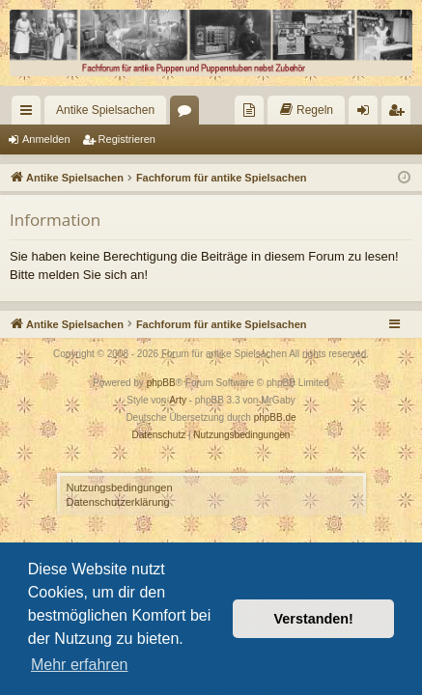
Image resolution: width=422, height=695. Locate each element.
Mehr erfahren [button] (79, 664)
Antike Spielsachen (105, 110)
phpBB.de (275, 417)
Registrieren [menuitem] (400, 114)
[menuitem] (249, 110)
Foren (188, 114)
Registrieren (126, 139)
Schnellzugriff (30, 114)
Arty (177, 400)
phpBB (161, 382)
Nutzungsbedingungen (120, 487)
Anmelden (46, 139)
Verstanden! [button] (313, 618)
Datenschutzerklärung (118, 502)
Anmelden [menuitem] (367, 114)
